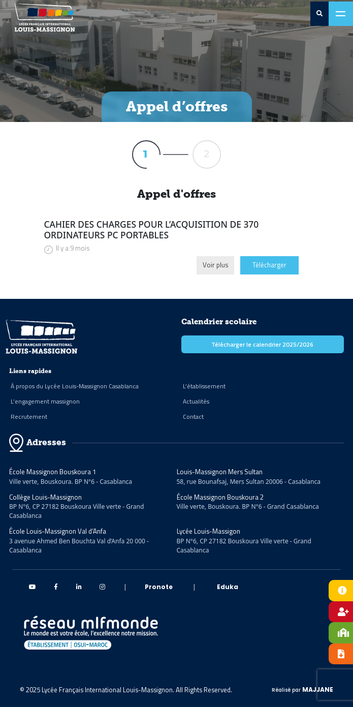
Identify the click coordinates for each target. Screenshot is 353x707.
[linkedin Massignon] (79, 587)
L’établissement (204, 386)
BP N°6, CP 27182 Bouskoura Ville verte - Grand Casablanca (76, 511)
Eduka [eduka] (227, 586)
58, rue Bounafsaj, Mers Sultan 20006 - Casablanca (249, 481)
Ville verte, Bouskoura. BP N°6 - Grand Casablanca (248, 506)
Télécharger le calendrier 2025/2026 (262, 344)
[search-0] (319, 14)
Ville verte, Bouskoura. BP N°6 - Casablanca (70, 481)
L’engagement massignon (45, 401)
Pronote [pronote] (159, 586)
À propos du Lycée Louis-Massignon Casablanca (75, 386)
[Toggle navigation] (341, 14)
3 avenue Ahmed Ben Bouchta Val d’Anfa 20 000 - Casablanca (79, 546)
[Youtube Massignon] (32, 587)
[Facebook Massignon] (56, 587)
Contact (193, 416)
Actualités (196, 401)
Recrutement (29, 416)
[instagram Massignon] (102, 587)
